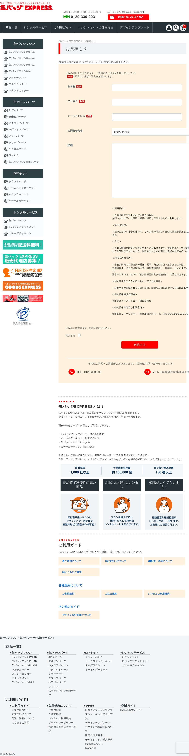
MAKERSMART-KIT (131, 709)
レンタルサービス (36, 27)
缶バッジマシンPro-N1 (22, 51)
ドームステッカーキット (22, 188)
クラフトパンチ (17, 181)
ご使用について (71, 561)
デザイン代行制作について (76, 615)
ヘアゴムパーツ (17, 148)
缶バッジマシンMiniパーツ (24, 161)
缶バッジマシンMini (20, 71)
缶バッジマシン (17, 220)
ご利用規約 (68, 593)
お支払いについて (115, 561)
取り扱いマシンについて (99, 709)
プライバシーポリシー (61, 722)
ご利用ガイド (63, 27)
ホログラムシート (19, 194)
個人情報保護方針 (23, 323)
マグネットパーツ (19, 129)
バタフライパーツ (19, 123)
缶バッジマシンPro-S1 (22, 64)
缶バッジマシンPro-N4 (22, 58)
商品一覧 (12, 27)
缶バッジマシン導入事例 (99, 739)
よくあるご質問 (71, 572)
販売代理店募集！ (95, 735)
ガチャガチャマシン (20, 233)
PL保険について (94, 743)
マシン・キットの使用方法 (96, 27)
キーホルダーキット (20, 200)
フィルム (14, 155)
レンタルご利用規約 (158, 593)
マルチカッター (17, 84)
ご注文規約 (111, 593)
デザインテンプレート (135, 27)
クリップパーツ (17, 142)
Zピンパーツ (16, 110)
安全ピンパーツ (17, 116)
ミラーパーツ (16, 136)
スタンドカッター (19, 90)
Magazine (90, 748)
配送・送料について (160, 561)
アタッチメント (17, 77)
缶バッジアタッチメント (22, 227)
